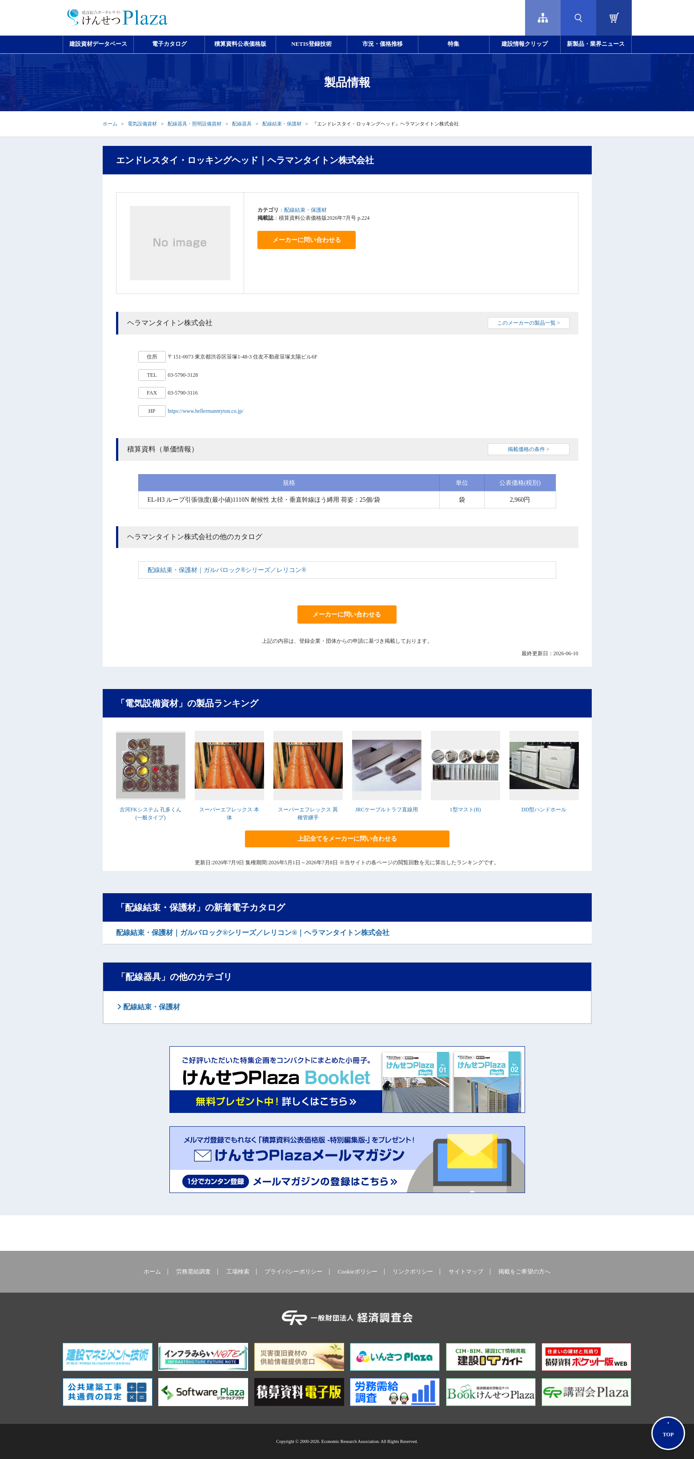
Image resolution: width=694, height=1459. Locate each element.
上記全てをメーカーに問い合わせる (347, 838)
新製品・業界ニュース (596, 44)
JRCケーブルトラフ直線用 (386, 809)
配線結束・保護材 (281, 123)
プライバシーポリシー (293, 1272)
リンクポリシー (413, 1272)
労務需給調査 (193, 1272)
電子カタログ (169, 44)
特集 (453, 44)
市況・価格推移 (382, 44)
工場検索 (237, 1272)
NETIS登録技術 (311, 44)
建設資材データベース (98, 44)
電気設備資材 (142, 123)
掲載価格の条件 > (529, 449)
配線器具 (242, 123)
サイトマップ (466, 1272)
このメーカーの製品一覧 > (528, 323)
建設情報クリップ (524, 44)
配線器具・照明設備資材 (194, 123)
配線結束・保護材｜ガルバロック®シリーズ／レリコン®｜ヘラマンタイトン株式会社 (253, 932)
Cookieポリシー (357, 1272)
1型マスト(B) (465, 809)
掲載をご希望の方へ (524, 1272)
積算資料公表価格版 (240, 44)
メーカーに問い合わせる (307, 240)
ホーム (110, 123)
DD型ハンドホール (544, 809)
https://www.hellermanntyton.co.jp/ (205, 411)
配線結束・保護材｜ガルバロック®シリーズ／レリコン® (227, 570)
